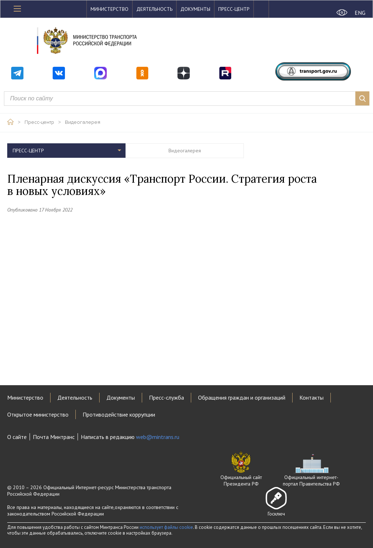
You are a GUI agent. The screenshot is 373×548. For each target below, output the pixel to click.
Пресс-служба (166, 397)
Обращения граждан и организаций (241, 397)
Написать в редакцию (130, 436)
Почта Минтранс (54, 436)
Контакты (311, 397)
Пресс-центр (234, 9)
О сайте (17, 436)
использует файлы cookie (166, 527)
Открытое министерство (38, 414)
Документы (195, 9)
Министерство (109, 9)
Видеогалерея (82, 122)
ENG (360, 12)
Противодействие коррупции (119, 414)
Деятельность (154, 9)
